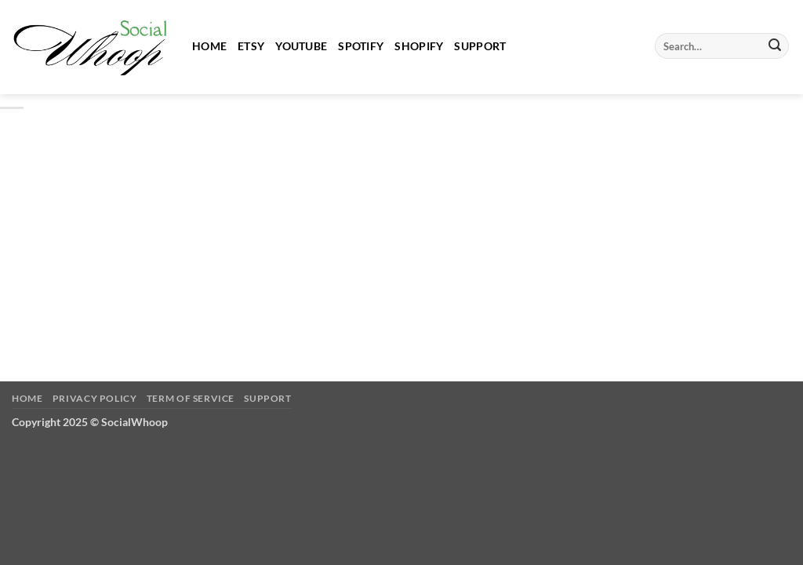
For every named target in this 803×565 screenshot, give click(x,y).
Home (209, 46)
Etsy (251, 46)
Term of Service (190, 398)
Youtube (301, 46)
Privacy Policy (95, 398)
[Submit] (774, 46)
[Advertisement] (401, 231)
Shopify (418, 46)
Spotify (360, 46)
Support (480, 46)
